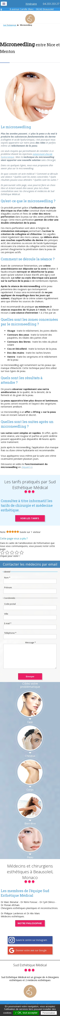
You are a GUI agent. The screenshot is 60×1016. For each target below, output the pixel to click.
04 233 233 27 (51, 4)
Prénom (8, 587)
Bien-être (30, 828)
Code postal (10, 603)
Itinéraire (31, 4)
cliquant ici (26, 467)
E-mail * (7, 623)
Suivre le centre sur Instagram (31, 944)
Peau (30, 862)
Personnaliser (48, 1013)
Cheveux (30, 760)
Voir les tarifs (29, 518)
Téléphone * (10, 632)
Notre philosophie (30, 928)
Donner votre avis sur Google (31, 955)
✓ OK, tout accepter (26, 1012)
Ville (6, 613)
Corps (30, 794)
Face (30, 727)
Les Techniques (9, 25)
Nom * (7, 577)
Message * (30, 642)
